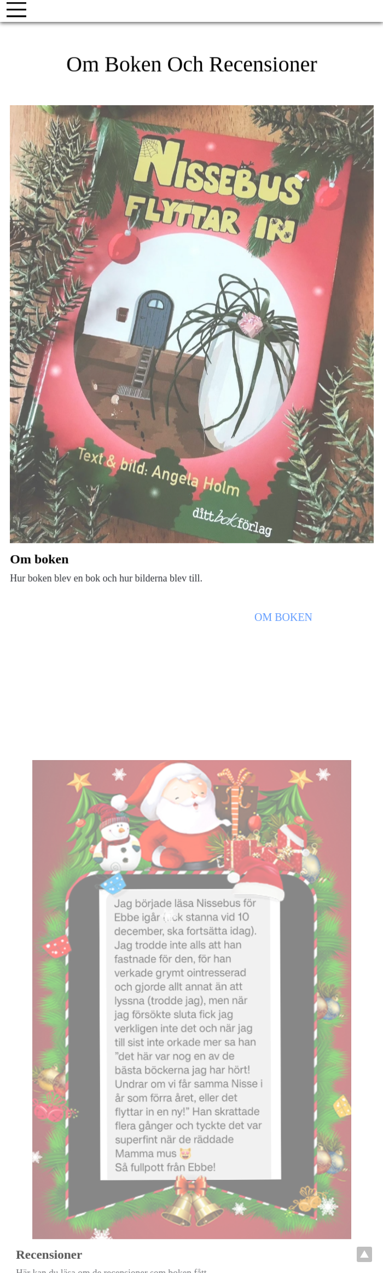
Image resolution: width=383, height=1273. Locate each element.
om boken (283, 621)
